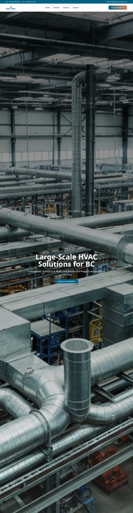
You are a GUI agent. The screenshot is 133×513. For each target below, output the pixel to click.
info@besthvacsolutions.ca (118, 2)
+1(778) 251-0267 (30, 2)
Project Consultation (117, 7)
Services (56, 7)
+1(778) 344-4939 (14, 2)
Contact (76, 7)
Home (47, 7)
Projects (66, 7)
